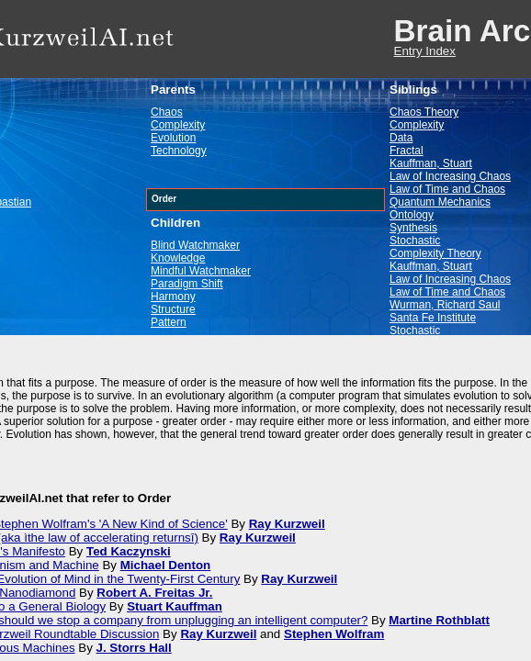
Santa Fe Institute (433, 317)
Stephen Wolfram (334, 634)
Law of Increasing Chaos (450, 176)
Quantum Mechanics (440, 202)
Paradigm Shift (187, 283)
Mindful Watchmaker (201, 270)
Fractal (407, 150)
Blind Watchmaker (195, 245)
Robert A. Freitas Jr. (154, 592)
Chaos (167, 112)
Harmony (173, 296)
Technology (179, 150)
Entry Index (425, 51)
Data (401, 137)
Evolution (173, 137)
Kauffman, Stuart (431, 163)
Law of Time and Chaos (447, 189)
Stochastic (415, 240)
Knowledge (178, 258)
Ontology (412, 214)
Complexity (178, 124)
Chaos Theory (424, 112)
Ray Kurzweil (287, 524)
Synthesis (413, 227)
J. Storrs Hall (134, 648)
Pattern (168, 322)
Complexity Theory (435, 253)
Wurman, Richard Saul (445, 304)
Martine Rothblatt (439, 620)
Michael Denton (165, 565)
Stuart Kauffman (174, 606)
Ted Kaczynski (128, 551)
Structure (173, 309)
